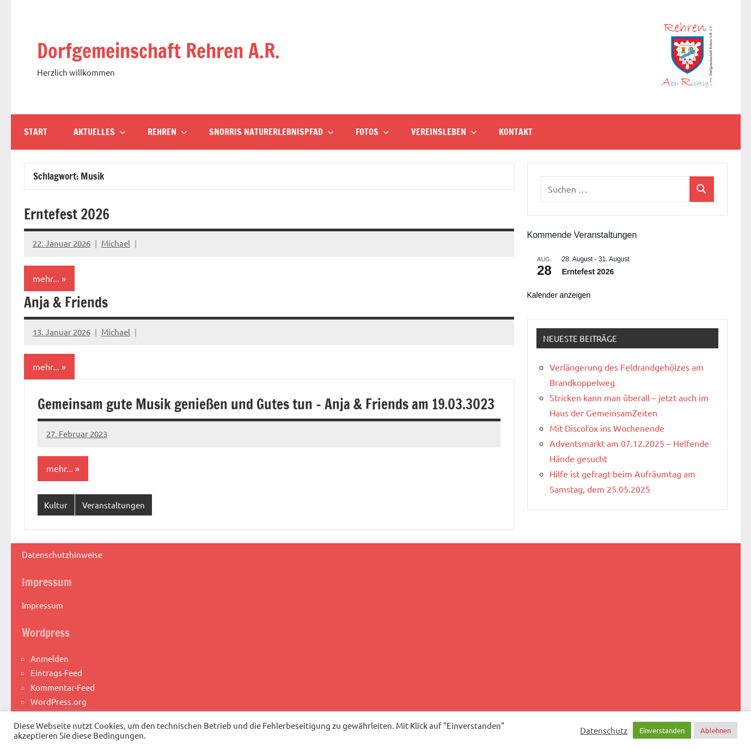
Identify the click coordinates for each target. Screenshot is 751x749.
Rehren (167, 132)
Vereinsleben (444, 132)
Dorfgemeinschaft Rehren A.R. (174, 49)
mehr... (46, 278)
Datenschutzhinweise (62, 577)
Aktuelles (100, 132)
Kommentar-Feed (62, 709)
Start (35, 132)
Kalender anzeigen (559, 295)
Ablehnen (715, 730)
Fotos (372, 132)
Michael (115, 243)
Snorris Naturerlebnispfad (271, 132)
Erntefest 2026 (72, 213)
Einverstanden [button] (662, 730)
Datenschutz (603, 730)
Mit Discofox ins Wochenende (606, 427)
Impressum (42, 627)
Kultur (56, 527)
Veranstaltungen (113, 527)
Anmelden (49, 681)
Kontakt (516, 132)
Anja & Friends (69, 301)
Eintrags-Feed (56, 695)
